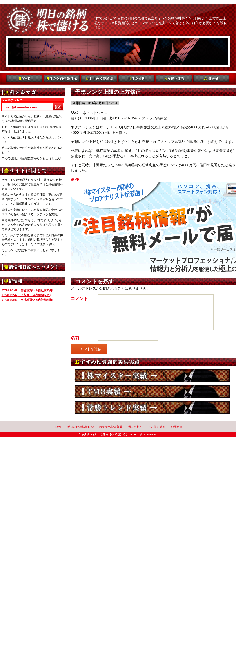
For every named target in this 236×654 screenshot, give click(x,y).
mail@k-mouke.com (20, 107)
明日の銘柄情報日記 (80, 427)
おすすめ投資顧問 (110, 427)
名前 (75, 337)
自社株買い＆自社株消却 (27, 290)
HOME (57, 427)
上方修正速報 (156, 427)
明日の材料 (135, 427)
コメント (79, 298)
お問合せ (177, 427)
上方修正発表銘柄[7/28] (27, 295)
